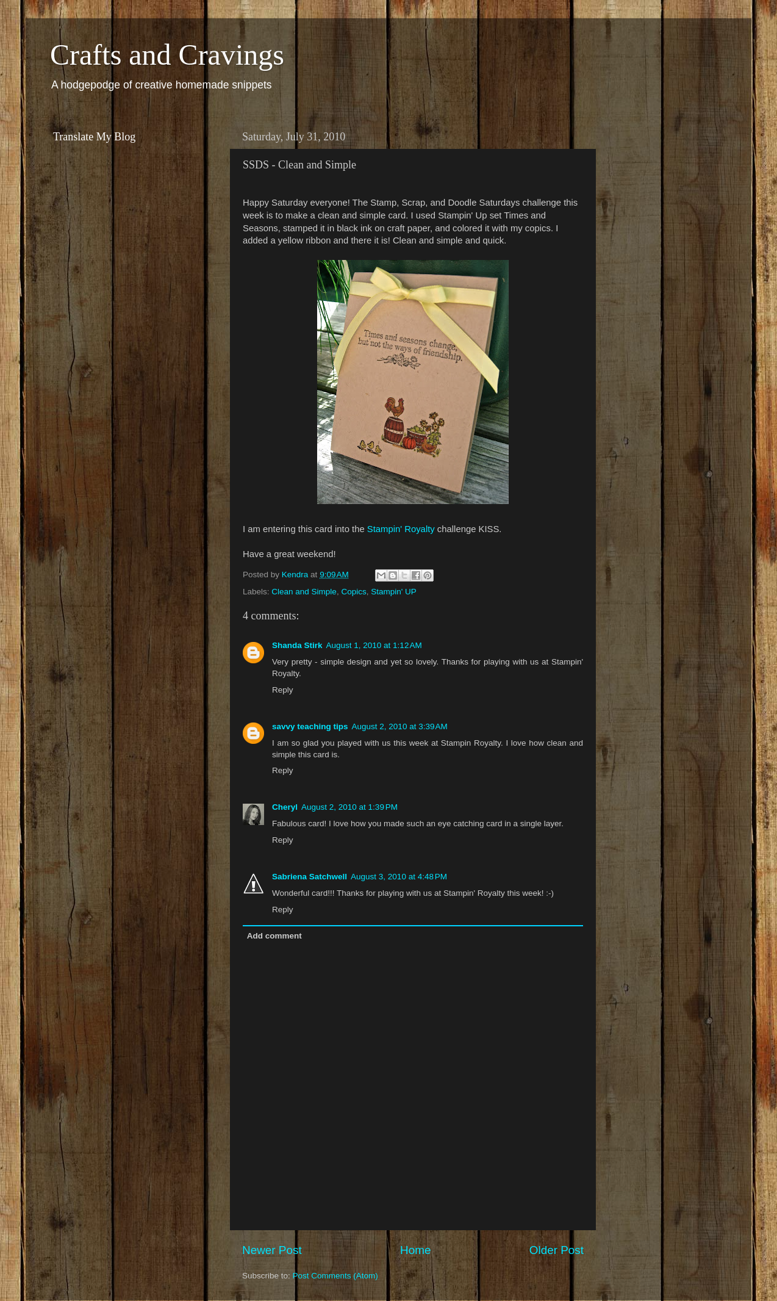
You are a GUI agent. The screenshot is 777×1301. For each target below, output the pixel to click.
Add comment (274, 935)
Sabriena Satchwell (309, 876)
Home (415, 1250)
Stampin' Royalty (401, 529)
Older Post (556, 1250)
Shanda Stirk (297, 645)
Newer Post (272, 1250)
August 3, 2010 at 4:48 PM (399, 876)
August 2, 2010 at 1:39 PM (349, 807)
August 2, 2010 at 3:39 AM (400, 726)
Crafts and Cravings (167, 54)
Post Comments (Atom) (335, 1275)
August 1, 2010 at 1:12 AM (374, 645)
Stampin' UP (394, 591)
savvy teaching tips (310, 726)
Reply (282, 689)
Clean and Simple (304, 591)
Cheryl (285, 807)
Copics (353, 591)
